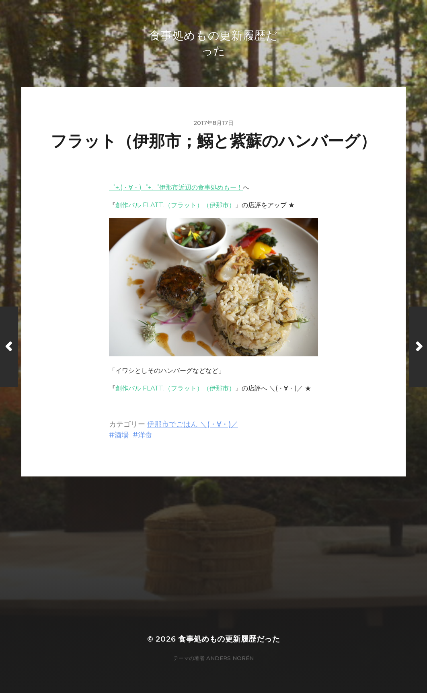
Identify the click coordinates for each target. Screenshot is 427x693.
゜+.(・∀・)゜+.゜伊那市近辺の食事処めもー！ (176, 187)
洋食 (145, 435)
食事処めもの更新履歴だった (229, 639)
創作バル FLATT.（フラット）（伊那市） (175, 205)
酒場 (121, 435)
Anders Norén (230, 658)
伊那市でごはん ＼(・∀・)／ (192, 424)
